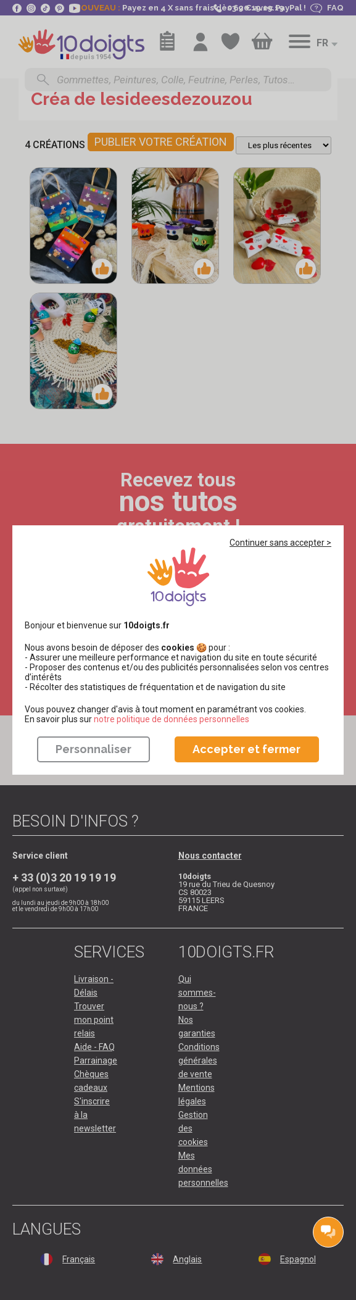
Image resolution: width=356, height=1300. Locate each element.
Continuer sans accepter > (280, 543)
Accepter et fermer (246, 749)
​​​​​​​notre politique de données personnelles (171, 719)
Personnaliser (93, 749)
